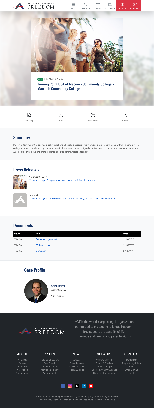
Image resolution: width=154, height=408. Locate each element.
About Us (22, 360)
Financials (110, 399)
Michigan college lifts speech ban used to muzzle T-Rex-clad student (62, 180)
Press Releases (77, 363)
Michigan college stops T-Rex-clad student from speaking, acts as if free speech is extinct (72, 198)
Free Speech (50, 363)
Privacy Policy (45, 399)
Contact (110, 5)
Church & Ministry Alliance (104, 369)
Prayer (131, 366)
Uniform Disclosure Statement (88, 399)
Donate (122, 5)
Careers (22, 363)
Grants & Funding (104, 363)
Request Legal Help (131, 363)
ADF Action (22, 369)
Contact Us (131, 360)
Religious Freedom (50, 360)
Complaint (41, 251)
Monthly (135, 5)
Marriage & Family (49, 369)
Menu (73, 5)
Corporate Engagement (104, 373)
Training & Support (104, 366)
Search (86, 5)
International (22, 366)
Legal (98, 5)
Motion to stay (43, 245)
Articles (76, 360)
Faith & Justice (77, 369)
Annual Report (22, 373)
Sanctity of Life (50, 366)
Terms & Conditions (63, 399)
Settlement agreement (46, 239)
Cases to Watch (77, 366)
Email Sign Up (131, 369)
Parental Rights (49, 373)
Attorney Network (104, 360)
